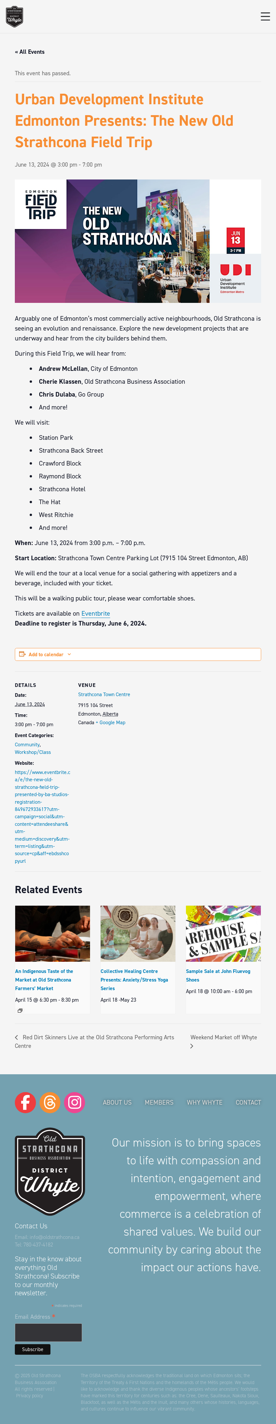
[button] (265, 16)
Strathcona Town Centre (104, 694)
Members (159, 1102)
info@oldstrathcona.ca (54, 1237)
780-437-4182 (38, 1244)
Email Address (35, 1317)
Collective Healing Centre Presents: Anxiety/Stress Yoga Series (134, 980)
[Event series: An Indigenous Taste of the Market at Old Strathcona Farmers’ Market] (20, 1011)
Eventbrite (95, 613)
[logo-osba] (14, 16)
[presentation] (52, 934)
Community (27, 744)
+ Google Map (110, 722)
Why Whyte (205, 1102)
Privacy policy (29, 1395)
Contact (248, 1102)
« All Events (30, 52)
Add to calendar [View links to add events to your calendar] (46, 654)
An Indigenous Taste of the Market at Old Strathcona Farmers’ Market (44, 980)
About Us (117, 1102)
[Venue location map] (176, 717)
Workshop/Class (33, 752)
